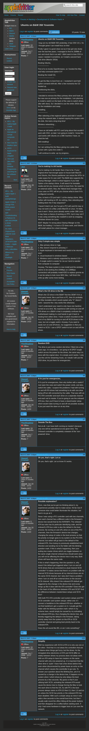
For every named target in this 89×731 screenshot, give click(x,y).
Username (9, 71)
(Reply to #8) (42, 498)
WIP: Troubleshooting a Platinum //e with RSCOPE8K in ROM (11, 218)
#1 (84, 36)
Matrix (11, 31)
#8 (84, 455)
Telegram (12, 46)
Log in (22, 31)
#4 (84, 288)
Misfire (11, 36)
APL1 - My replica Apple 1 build (11, 123)
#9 (84, 498)
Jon (23, 167)
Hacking (31, 19)
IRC (10, 28)
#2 (84, 163)
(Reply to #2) (42, 238)
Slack (11, 44)
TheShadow (27, 40)
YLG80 (7, 210)
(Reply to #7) (42, 455)
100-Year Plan (72, 15)
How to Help (11, 329)
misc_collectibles (11, 249)
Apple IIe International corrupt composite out (11, 135)
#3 (84, 238)
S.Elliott (8, 226)
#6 (84, 376)
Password (9, 76)
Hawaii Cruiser (25, 292)
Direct (9, 108)
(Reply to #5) (42, 376)
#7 (84, 419)
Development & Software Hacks (49, 19)
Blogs (9, 267)
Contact (82, 15)
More (15, 180)
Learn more (9, 49)
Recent (20, 15)
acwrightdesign (10, 199)
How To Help (60, 15)
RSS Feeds (11, 273)
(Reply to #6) (42, 419)
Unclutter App (11, 110)
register (30, 31)
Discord (12, 33)
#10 (83, 638)
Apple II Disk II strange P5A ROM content (10, 204)
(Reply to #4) (42, 340)
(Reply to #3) (42, 288)
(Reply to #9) (42, 638)
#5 (84, 340)
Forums (13, 15)
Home (6, 15)
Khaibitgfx (8, 257)
